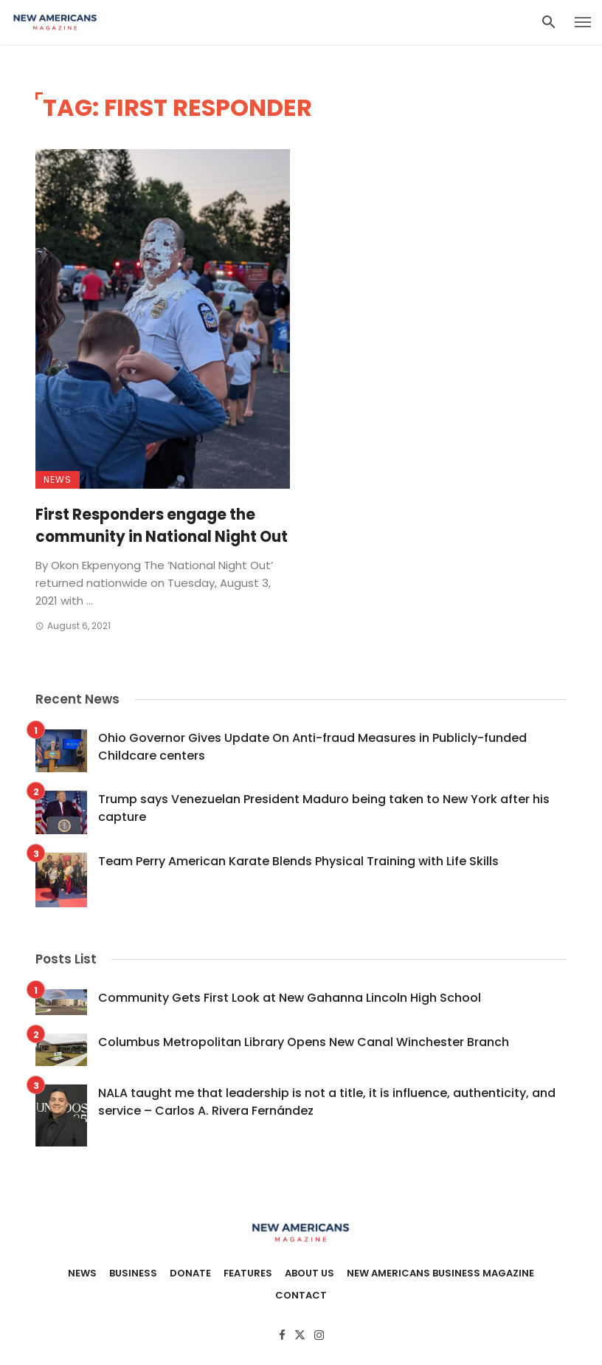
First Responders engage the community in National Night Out (161, 525)
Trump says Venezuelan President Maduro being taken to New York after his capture (324, 808)
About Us (309, 1273)
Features (248, 1273)
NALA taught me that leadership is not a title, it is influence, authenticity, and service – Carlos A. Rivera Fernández (327, 1101)
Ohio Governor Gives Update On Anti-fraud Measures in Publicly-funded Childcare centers (312, 746)
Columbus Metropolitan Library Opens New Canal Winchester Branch (303, 1042)
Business (133, 1273)
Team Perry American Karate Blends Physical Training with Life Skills (298, 861)
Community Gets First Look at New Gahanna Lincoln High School (289, 997)
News (58, 479)
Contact (301, 1295)
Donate (190, 1273)
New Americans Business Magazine (440, 1273)
